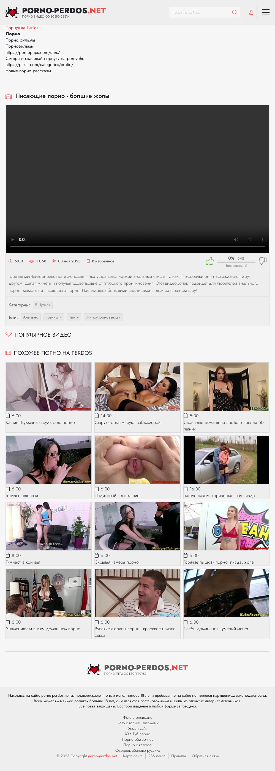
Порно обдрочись (137, 739)
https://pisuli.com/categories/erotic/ (39, 64)
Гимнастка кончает (23, 562)
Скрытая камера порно (117, 562)
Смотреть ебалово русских (137, 750)
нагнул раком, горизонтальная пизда (219, 495)
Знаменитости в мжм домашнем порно (43, 628)
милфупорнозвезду (103, 317)
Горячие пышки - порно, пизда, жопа (219, 562)
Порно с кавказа (137, 745)
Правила (178, 756)
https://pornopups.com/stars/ (33, 52)
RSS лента (156, 756)
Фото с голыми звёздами (137, 723)
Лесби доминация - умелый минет (216, 628)
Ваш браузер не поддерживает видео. (137, 179)
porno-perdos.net (102, 756)
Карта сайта (133, 756)
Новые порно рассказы (28, 71)
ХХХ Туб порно (137, 734)
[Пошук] (234, 12)
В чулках (42, 305)
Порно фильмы (20, 40)
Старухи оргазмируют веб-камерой (127, 422)
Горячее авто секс (22, 495)
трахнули (54, 317)
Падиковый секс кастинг (118, 495)
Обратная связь (205, 756)
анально (30, 317)
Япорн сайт (137, 728)
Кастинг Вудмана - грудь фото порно (40, 422)
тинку (74, 317)
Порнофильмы (20, 46)
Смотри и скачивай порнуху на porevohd (45, 58)
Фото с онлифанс (137, 717)
